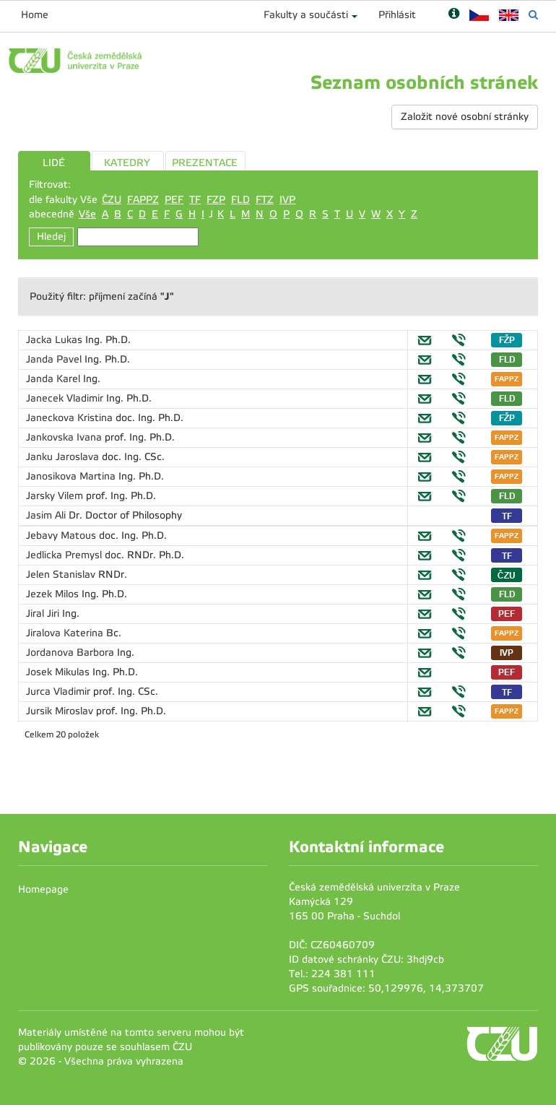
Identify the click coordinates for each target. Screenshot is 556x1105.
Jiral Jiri (44, 613)
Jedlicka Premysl (65, 555)
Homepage (43, 889)
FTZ (265, 199)
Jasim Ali (47, 515)
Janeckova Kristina (71, 417)
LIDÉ (54, 162)
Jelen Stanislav (62, 574)
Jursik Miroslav (61, 711)
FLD (240, 199)
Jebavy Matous (62, 535)
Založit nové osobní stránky (465, 116)
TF (195, 199)
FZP (216, 199)
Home (34, 14)
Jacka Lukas (55, 339)
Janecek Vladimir (66, 398)
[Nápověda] (453, 14)
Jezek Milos (54, 594)
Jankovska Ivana (65, 437)
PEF (174, 199)
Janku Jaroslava (64, 456)
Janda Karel (54, 378)
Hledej (51, 236)
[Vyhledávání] (533, 14)
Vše (87, 214)
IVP (287, 199)
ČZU (111, 199)
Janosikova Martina (72, 476)
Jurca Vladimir (59, 691)
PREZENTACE (205, 162)
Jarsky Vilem (56, 495)
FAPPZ (143, 199)
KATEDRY (127, 162)
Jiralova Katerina (66, 633)
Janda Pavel (55, 359)
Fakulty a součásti (306, 14)
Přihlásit (397, 14)
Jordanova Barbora (71, 652)
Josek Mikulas (59, 672)
